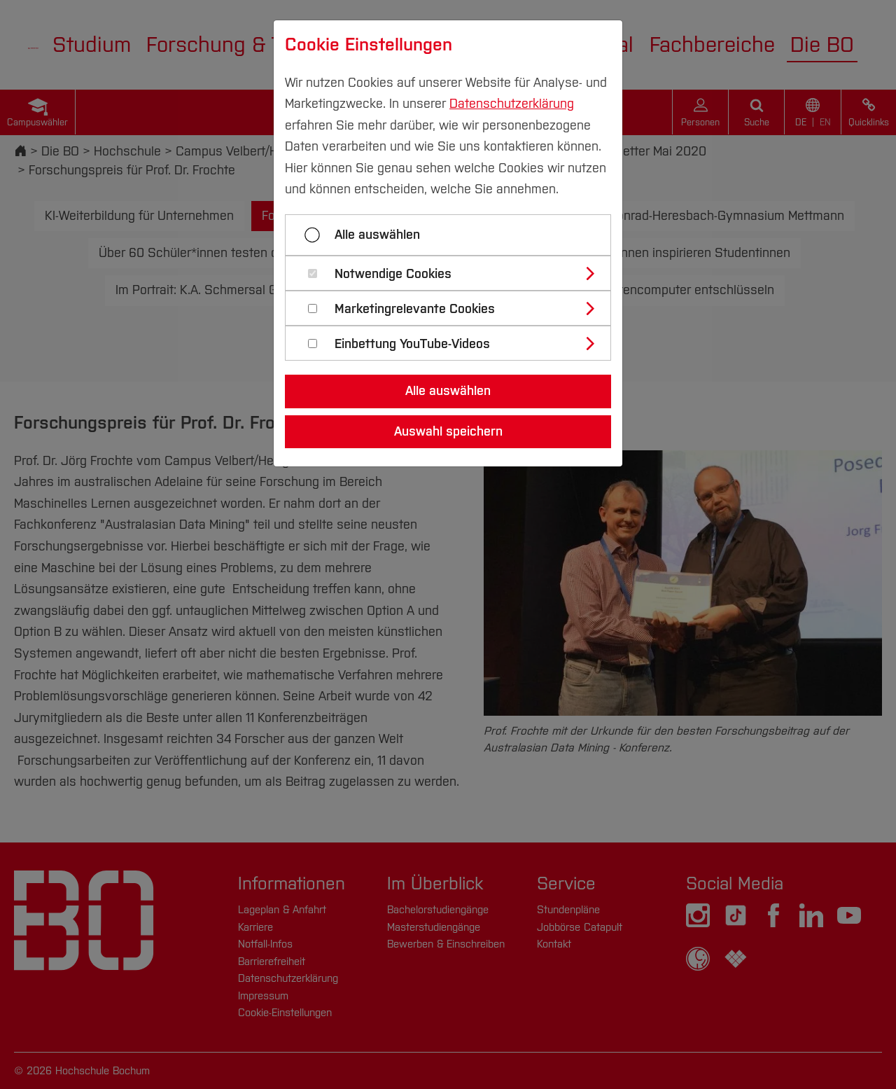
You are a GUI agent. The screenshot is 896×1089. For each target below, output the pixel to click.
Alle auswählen (377, 234)
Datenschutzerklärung (511, 103)
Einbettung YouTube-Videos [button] (412, 344)
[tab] (454, 273)
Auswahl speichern (448, 431)
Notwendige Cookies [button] (393, 274)
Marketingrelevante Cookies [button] (415, 309)
